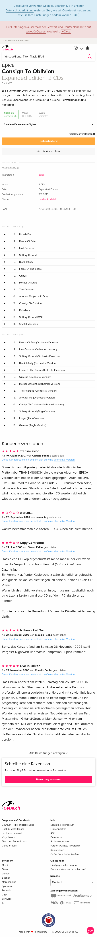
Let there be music (12, 833)
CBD (4, 894)
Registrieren (57, 850)
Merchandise (9, 881)
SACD (43, 115)
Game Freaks (9, 845)
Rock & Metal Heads (13, 829)
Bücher (6, 877)
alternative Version (64, 459)
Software (7, 898)
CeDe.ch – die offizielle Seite (18, 824)
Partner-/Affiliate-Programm (65, 845)
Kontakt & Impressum (62, 824)
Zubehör (6, 890)
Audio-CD (10, 115)
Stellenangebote (59, 841)
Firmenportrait (58, 829)
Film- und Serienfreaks (14, 841)
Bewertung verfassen (48, 779)
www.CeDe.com (36, 31)
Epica (41, 175)
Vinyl (27, 115)
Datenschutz (57, 837)
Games (6, 873)
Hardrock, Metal (47, 199)
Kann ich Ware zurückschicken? (68, 869)
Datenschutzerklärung (20, 10)
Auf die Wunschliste (48, 151)
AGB (52, 833)
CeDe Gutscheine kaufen (64, 854)
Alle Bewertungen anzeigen (48, 753)
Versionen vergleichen (82, 134)
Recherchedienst (48, 141)
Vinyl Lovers (9, 837)
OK (76, 15)
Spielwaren (8, 886)
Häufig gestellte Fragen (63, 865)
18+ (3, 903)
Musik (5, 865)
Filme (5, 869)
